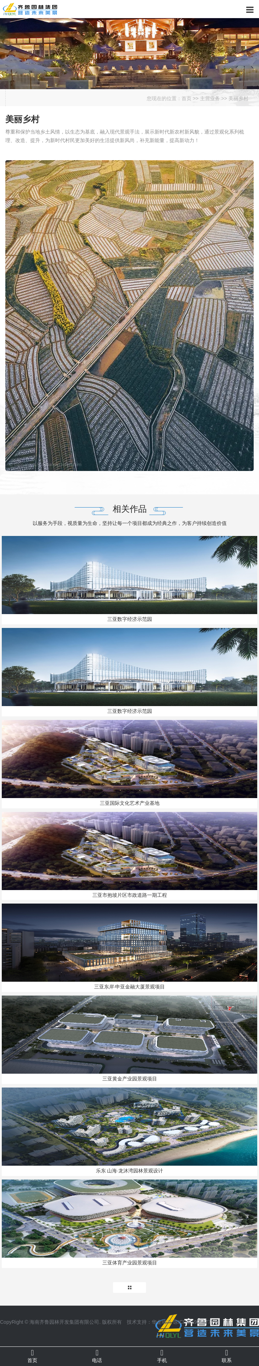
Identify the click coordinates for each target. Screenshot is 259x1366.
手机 (162, 1356)
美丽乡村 (238, 98)
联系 (227, 1356)
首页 (186, 98)
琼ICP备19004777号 (195, 1322)
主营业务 (210, 98)
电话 (97, 1356)
